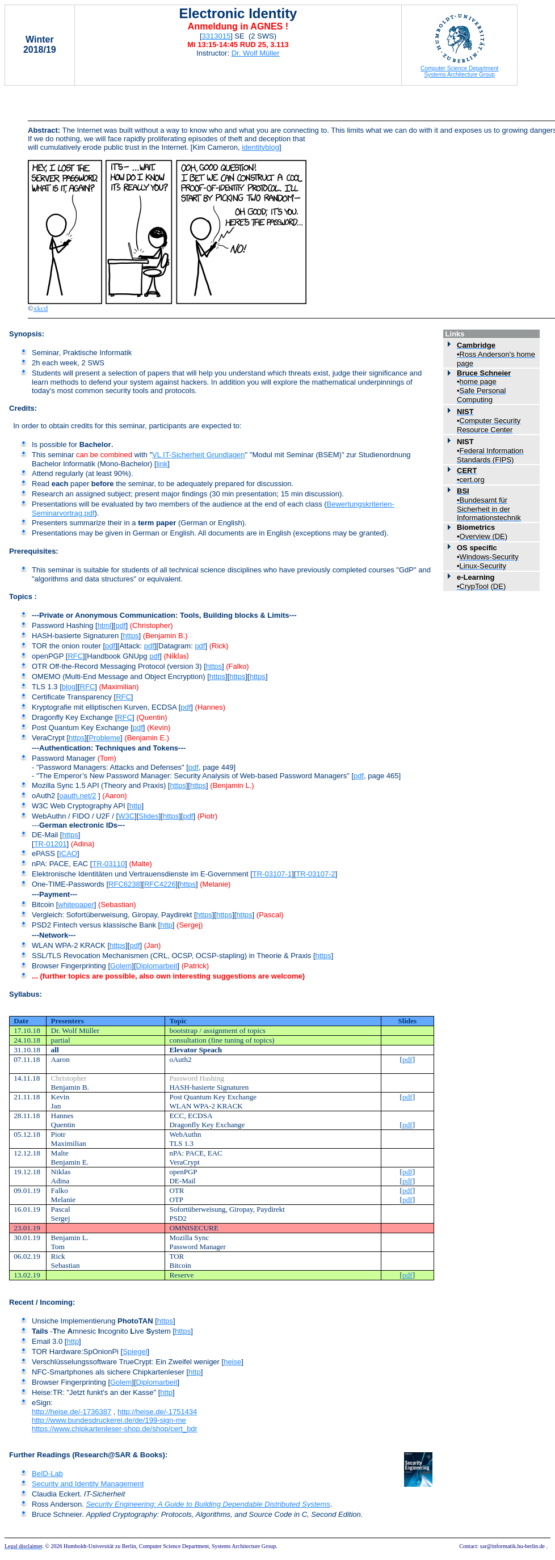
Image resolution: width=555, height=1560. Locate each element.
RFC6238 (124, 884)
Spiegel (135, 1351)
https (130, 635)
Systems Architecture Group (459, 74)
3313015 (216, 36)
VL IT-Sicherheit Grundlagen (198, 454)
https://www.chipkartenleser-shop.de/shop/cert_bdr (114, 1428)
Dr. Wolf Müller (256, 53)
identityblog (260, 147)
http (135, 806)
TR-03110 (108, 863)
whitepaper (76, 904)
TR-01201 (50, 844)
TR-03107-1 (272, 874)
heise (232, 1361)
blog (69, 686)
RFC (75, 656)
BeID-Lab (47, 1473)
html (105, 625)
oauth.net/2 (77, 795)
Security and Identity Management (88, 1483)
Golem (121, 966)
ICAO (68, 853)
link (162, 463)
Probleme (104, 737)
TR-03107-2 (315, 874)
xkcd (40, 308)
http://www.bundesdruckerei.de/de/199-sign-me (109, 1420)
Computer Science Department (459, 68)
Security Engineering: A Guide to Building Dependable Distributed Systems (208, 1504)
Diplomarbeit (157, 966)
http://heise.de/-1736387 (71, 1411)
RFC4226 (160, 884)
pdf (120, 625)
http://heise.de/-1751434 (157, 1411)
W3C (126, 816)
